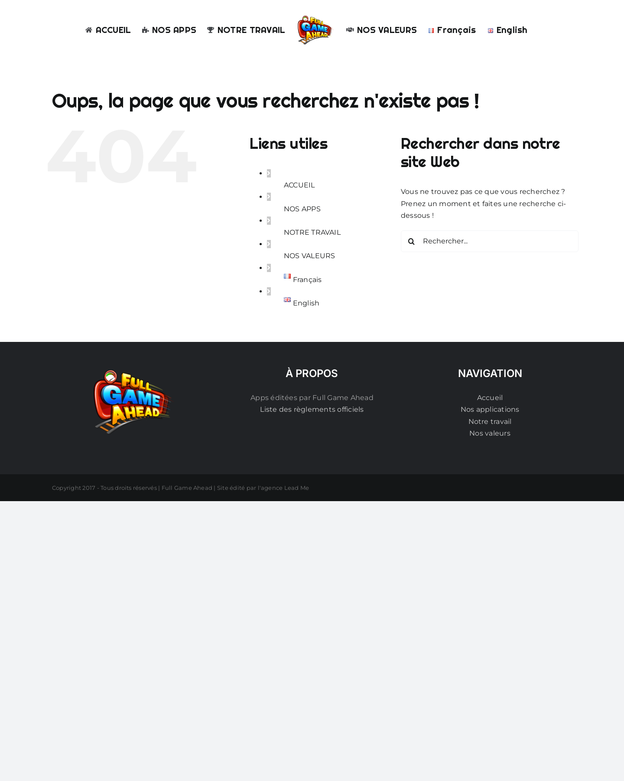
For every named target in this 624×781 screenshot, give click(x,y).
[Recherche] (411, 241)
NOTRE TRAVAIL (312, 232)
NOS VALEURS (309, 256)
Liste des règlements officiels (312, 409)
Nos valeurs (489, 433)
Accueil (490, 398)
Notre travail (490, 421)
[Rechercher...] (489, 241)
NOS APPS (302, 209)
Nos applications (490, 409)
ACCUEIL (299, 185)
